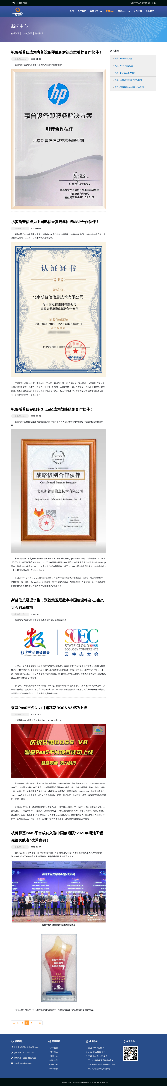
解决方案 (54, 1060)
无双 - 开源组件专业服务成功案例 (128, 87)
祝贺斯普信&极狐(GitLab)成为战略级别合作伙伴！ (52, 409)
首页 (72, 11)
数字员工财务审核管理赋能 (99, 1069)
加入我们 (137, 11)
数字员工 (96, 11)
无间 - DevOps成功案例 (124, 73)
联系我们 (150, 11)
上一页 (16, 1023)
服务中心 (123, 11)
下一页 (38, 1023)
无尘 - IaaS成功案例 (122, 58)
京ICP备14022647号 (101, 1082)
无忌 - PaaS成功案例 (123, 66)
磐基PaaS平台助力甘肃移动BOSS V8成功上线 (49, 708)
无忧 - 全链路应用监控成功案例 (127, 80)
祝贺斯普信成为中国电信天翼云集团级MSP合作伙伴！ (55, 222)
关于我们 (82, 11)
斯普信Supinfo (20, 59)
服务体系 (54, 1064)
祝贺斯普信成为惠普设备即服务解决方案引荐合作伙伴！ (56, 52)
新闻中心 (54, 1056)
